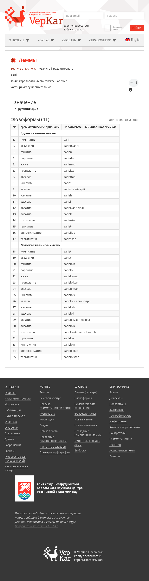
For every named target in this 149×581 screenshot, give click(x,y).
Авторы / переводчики (124, 427)
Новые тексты (49, 431)
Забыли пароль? (74, 29)
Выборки (80, 450)
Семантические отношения (84, 406)
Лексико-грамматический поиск (55, 406)
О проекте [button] (19, 40)
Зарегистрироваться (76, 25)
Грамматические (120, 439)
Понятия (115, 444)
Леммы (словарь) (85, 392)
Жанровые (116, 410)
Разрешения (13, 445)
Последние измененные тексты (53, 439)
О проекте (12, 387)
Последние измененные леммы (87, 433)
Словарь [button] (71, 40)
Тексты (44, 392)
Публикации (13, 410)
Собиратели (117, 433)
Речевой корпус (50, 398)
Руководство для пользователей (15, 458)
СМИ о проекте (15, 416)
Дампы (9, 439)
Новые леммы (83, 419)
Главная (10, 392)
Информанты (118, 421)
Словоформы (83, 398)
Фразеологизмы (85, 413)
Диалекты (116, 398)
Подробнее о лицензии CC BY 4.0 (36, 526)
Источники (12, 404)
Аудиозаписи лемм (122, 450)
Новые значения (85, 425)
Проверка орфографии (55, 452)
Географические (120, 415)
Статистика (12, 433)
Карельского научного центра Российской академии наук (60, 490)
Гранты (10, 451)
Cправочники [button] (102, 40)
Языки (113, 392)
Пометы (114, 456)
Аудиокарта (47, 413)
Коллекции (47, 419)
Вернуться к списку (23, 68)
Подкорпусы (117, 404)
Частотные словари (53, 446)
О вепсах (11, 422)
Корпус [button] (46, 40)
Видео (44, 425)
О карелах (11, 427)
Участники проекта (18, 398)
